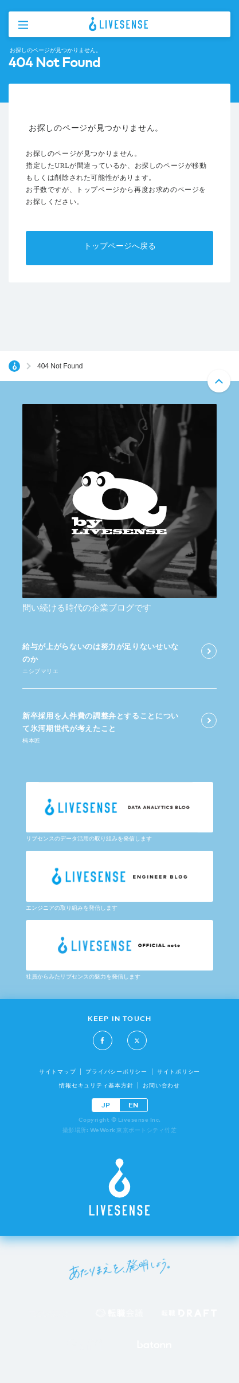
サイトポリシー (178, 1071)
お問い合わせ (161, 1085)
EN (133, 1105)
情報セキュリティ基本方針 (96, 1085)
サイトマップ (57, 1071)
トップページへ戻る (120, 246)
